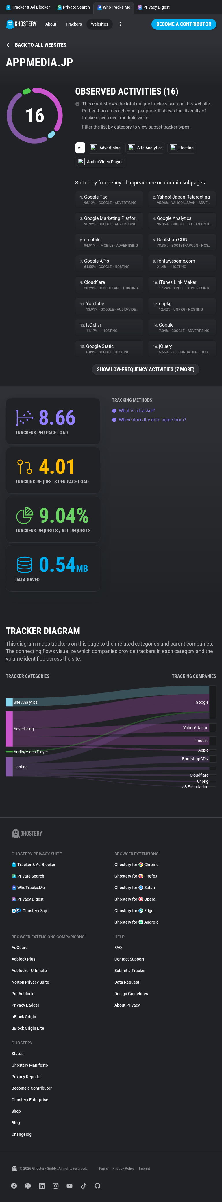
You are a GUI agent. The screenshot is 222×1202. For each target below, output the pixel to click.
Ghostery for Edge (133, 910)
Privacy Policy (123, 1169)
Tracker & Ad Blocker (28, 7)
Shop (16, 1111)
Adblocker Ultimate (29, 970)
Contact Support (129, 959)
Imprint (144, 1169)
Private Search (73, 7)
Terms (103, 1169)
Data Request (126, 982)
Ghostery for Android (136, 922)
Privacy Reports (26, 1076)
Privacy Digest (153, 7)
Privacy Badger (25, 1005)
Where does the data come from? (149, 419)
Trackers (74, 24)
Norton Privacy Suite (30, 982)
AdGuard (20, 947)
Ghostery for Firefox (135, 876)
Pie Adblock (22, 993)
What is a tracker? (133, 410)
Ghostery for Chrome (136, 864)
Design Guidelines (131, 993)
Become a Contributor (183, 24)
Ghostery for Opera (135, 899)
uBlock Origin (24, 1016)
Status (17, 1053)
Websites (99, 24)
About (50, 24)
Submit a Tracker (130, 970)
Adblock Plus (23, 959)
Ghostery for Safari (134, 887)
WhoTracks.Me (113, 7)
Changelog (22, 1134)
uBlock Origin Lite (28, 1028)
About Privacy (127, 1005)
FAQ (118, 947)
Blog (16, 1122)
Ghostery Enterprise (30, 1099)
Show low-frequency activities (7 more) (146, 369)
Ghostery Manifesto (30, 1065)
